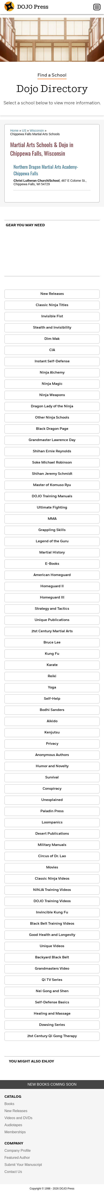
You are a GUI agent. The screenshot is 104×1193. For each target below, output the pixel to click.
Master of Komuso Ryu (52, 485)
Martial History (52, 552)
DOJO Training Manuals (52, 496)
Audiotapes (13, 1125)
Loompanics (52, 822)
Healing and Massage (52, 1013)
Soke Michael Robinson (52, 462)
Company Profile (17, 1150)
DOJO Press (26, 7)
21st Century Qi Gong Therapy (52, 1036)
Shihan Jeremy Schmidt (52, 474)
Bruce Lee (52, 642)
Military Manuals (52, 845)
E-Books (52, 564)
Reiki (52, 676)
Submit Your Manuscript (23, 1165)
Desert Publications (52, 834)
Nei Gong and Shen (52, 991)
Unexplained (52, 800)
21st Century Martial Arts (52, 631)
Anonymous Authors (52, 755)
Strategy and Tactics (52, 609)
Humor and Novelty (52, 766)
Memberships (15, 1132)
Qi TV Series (52, 980)
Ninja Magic (52, 384)
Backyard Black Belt (52, 957)
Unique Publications (52, 620)
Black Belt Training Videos (52, 924)
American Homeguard (52, 575)
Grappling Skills (52, 530)
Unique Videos (52, 946)
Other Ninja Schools (52, 417)
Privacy (52, 744)
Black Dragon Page (52, 429)
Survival (52, 777)
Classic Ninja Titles (52, 305)
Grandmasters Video (52, 968)
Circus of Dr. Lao (52, 856)
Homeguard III (52, 597)
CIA (52, 350)
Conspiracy (52, 789)
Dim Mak (52, 339)
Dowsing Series (52, 1025)
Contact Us (13, 1172)
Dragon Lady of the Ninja (52, 406)
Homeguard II (52, 586)
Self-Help (52, 699)
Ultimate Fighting (52, 507)
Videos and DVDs (18, 1118)
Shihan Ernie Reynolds (52, 451)
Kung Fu (52, 654)
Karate (52, 665)
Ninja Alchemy (52, 372)
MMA (52, 519)
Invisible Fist (52, 316)
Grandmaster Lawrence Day (52, 440)
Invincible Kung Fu (52, 912)
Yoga (52, 687)
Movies (52, 867)
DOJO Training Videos (52, 901)
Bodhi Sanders (52, 710)
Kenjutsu (52, 732)
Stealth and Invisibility (52, 327)
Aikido (52, 721)
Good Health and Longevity (52, 935)
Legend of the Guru (52, 541)
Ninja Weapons (52, 395)
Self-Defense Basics (52, 1002)
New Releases (52, 294)
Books (9, 1104)
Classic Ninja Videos (52, 879)
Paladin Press (52, 811)
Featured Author (17, 1157)
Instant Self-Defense (52, 361)
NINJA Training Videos (52, 890)
